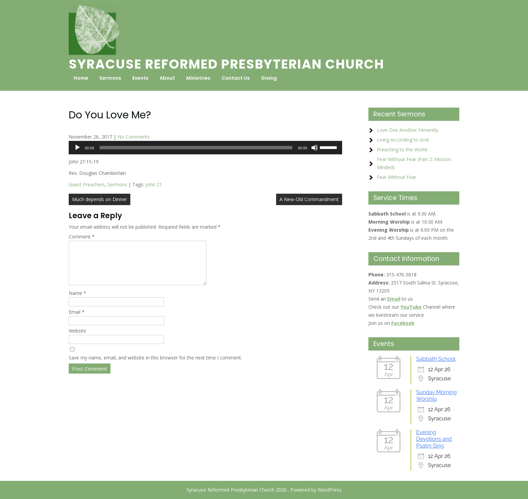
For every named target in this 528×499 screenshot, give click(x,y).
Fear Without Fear (396, 177)
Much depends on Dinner (99, 199)
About (167, 78)
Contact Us (236, 78)
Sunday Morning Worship (436, 395)
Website (77, 339)
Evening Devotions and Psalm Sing (434, 439)
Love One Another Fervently (407, 130)
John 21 (153, 184)
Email (77, 320)
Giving (269, 78)
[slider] (196, 147)
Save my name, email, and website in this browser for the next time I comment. (155, 365)
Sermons (110, 78)
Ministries (198, 78)
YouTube (411, 307)
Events (140, 78)
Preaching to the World (402, 149)
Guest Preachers (87, 184)
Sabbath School (436, 359)
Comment (82, 236)
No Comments (134, 136)
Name (77, 301)
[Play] (77, 147)
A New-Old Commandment (309, 199)
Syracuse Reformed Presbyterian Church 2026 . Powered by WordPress (264, 490)
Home (81, 78)
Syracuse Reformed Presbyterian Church (226, 64)
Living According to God (403, 140)
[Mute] (314, 147)
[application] (205, 147)
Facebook (403, 323)
